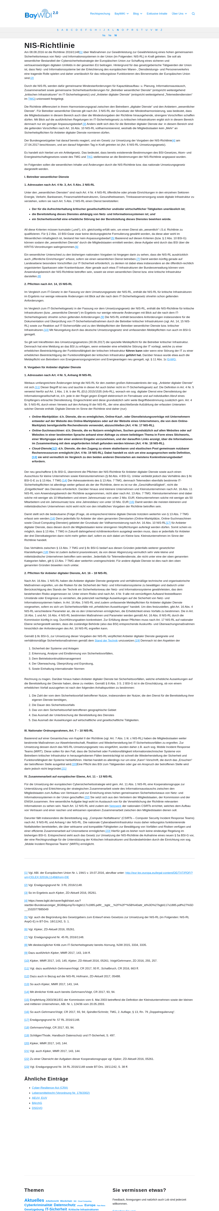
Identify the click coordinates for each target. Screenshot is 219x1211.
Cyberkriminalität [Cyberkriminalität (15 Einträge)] (38, 1205)
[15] (131, 502)
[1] (80, 52)
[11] (37, 387)
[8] (39, 276)
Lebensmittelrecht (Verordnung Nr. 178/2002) (61, 1092)
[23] (108, 830)
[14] (64, 480)
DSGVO (37, 1108)
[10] (46, 330)
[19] (137, 640)
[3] (84, 124)
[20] (74, 764)
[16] (52, 518)
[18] (45, 552)
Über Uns (177, 13)
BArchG (37, 1103)
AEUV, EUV (39, 1097)
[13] (26, 984)
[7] (138, 259)
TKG (90, 156)
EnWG (171, 359)
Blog (136, 13)
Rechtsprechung (100, 13)
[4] (173, 140)
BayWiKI (120, 13)
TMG (31, 98)
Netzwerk (115, 805)
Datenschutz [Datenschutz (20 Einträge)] (65, 1205)
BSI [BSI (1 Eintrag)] (75, 1201)
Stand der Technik (106, 640)
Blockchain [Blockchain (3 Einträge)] (66, 1201)
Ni (116, 35)
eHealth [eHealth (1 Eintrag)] (80, 1205)
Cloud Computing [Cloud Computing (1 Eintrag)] (84, 1201)
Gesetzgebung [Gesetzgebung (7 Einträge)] (34, 1209)
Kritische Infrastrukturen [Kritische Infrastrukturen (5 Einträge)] (84, 1209)
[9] (102, 317)
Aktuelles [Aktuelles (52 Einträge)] (34, 1200)
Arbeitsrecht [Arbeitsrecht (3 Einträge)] (52, 1201)
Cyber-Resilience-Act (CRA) (50, 1087)
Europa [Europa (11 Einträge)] (89, 1205)
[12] (26, 976)
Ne (109, 35)
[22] (87, 797)
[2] (32, 78)
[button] (193, 13)
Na (103, 35)
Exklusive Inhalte (157, 13)
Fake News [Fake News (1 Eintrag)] (101, 1205)
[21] (64, 768)
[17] (168, 522)
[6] (76, 246)
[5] (112, 238)
